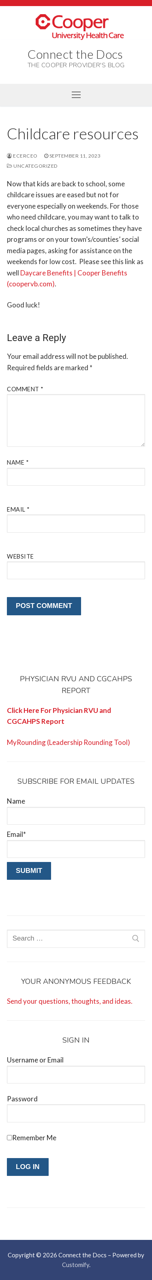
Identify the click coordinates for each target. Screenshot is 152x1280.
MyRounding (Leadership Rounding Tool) (68, 742)
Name (18, 462)
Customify (75, 1264)
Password (22, 1098)
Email (18, 509)
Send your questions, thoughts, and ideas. (70, 1001)
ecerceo (22, 156)
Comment (25, 389)
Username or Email (35, 1060)
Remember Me (34, 1137)
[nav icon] (75, 95)
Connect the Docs (75, 54)
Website (20, 556)
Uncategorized (32, 166)
